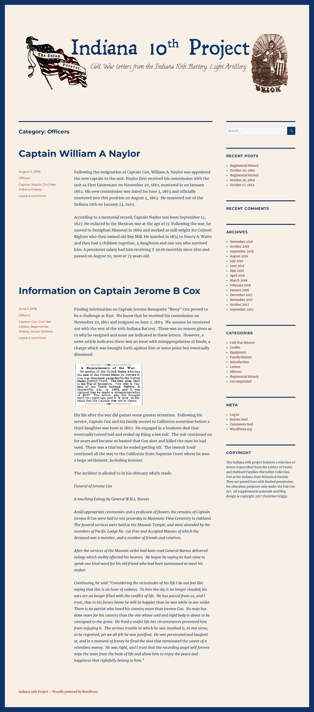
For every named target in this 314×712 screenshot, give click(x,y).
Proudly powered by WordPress (75, 692)
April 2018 (237, 276)
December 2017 (241, 295)
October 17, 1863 (242, 185)
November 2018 (241, 242)
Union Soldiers (42, 331)
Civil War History (242, 343)
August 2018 (239, 256)
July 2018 (236, 261)
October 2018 (239, 247)
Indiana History (30, 189)
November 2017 (241, 300)
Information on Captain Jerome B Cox (109, 290)
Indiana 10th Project (33, 692)
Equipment (238, 352)
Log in (234, 415)
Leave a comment (32, 196)
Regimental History (244, 166)
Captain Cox (28, 321)
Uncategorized (240, 381)
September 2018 (242, 251)
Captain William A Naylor (79, 153)
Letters (235, 367)
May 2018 (237, 271)
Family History (241, 357)
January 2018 (239, 290)
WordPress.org (241, 429)
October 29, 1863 (242, 170)
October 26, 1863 (242, 180)
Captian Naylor (30, 184)
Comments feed (241, 424)
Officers (24, 178)
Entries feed (239, 419)
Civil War (49, 184)
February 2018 (240, 285)
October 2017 (239, 305)
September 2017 (242, 310)
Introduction (239, 362)
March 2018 (238, 280)
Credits (235, 348)
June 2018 (237, 266)
